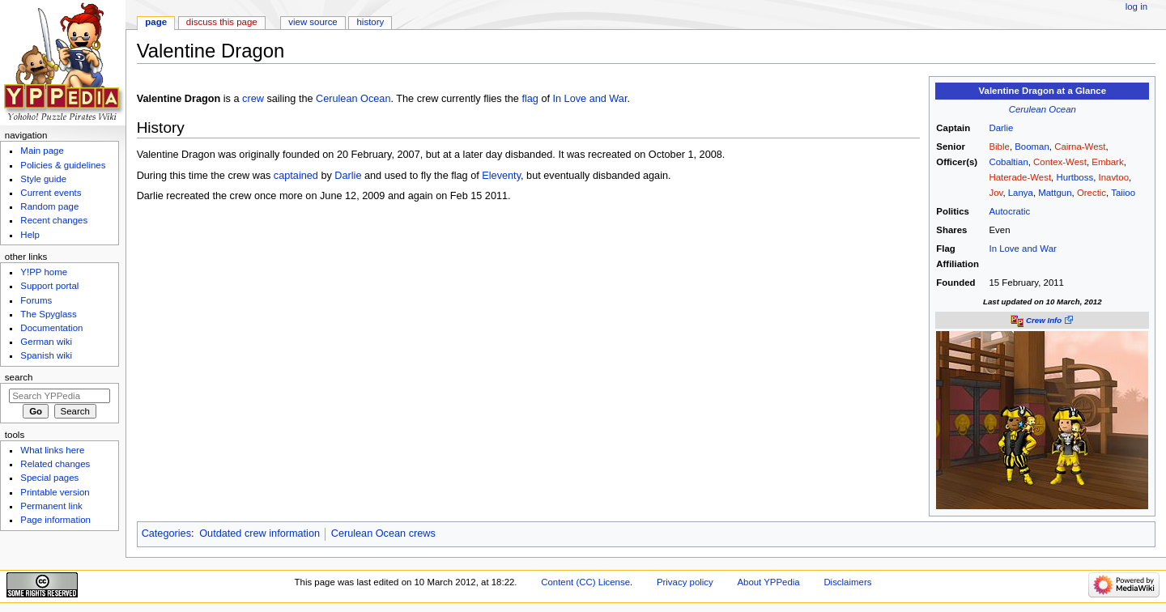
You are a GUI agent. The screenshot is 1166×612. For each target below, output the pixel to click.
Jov (995, 193)
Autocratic (1009, 211)
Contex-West (1060, 162)
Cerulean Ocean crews (383, 533)
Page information (55, 520)
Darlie (1001, 128)
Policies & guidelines (62, 165)
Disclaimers (847, 582)
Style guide (43, 179)
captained (296, 175)
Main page (42, 150)
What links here (52, 450)
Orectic (1091, 193)
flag (529, 98)
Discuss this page (221, 22)
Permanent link (51, 506)
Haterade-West (1020, 177)
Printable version (54, 492)
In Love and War (1022, 248)
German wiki (46, 341)
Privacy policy (685, 582)
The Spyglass (48, 314)
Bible (999, 146)
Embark (1107, 162)
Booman (1032, 146)
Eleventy (501, 175)
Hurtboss (1074, 177)
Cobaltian (1008, 162)
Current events (50, 193)
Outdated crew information (259, 533)
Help (30, 235)
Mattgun (1054, 193)
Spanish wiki (46, 355)
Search (19, 377)
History (371, 22)
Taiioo (1123, 193)
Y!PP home (43, 272)
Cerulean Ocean (1042, 109)
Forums (36, 300)
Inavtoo (1114, 177)
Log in (1136, 6)
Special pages (49, 477)
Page (156, 22)
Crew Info (1044, 320)
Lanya (1020, 193)
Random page (49, 206)
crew (253, 98)
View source (312, 22)
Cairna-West (1079, 146)
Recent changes (53, 220)
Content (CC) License (585, 582)
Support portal (49, 286)
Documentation (51, 328)
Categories (166, 533)
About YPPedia (768, 582)
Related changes (55, 464)
